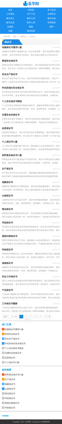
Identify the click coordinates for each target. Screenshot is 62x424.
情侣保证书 (10, 393)
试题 (10, 31)
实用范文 (52, 14)
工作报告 (10, 14)
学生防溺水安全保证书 (15, 343)
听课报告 (52, 22)
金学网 (28, 422)
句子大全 (31, 14)
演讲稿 (31, 10)
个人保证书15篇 (12, 362)
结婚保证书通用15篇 (14, 329)
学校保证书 (10, 408)
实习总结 (52, 10)
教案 (31, 27)
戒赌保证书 (10, 384)
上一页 (14, 317)
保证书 (32, 37)
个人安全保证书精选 (14, 348)
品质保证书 (10, 358)
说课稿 (10, 27)
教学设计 (10, 18)
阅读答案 (31, 31)
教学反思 (10, 22)
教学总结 (52, 18)
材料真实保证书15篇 (14, 375)
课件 (52, 27)
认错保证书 (10, 389)
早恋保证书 (10, 398)
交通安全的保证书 (13, 353)
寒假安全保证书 (12, 334)
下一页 (48, 317)
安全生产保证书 (12, 339)
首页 (10, 10)
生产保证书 (10, 379)
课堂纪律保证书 (12, 403)
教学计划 (31, 18)
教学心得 (31, 22)
